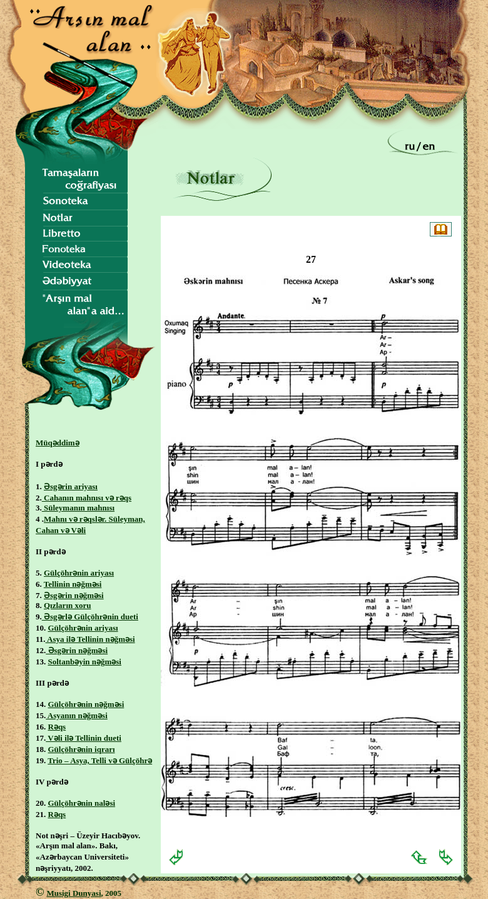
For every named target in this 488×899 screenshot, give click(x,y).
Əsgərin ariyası (71, 486)
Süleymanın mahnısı (78, 507)
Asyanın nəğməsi (77, 715)
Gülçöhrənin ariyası (79, 572)
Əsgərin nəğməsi (74, 595)
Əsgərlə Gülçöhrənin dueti (90, 616)
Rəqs (57, 726)
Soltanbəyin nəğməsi (84, 661)
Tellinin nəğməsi (73, 584)
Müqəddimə (57, 442)
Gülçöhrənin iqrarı (81, 749)
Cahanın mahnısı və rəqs (86, 497)
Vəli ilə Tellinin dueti (83, 738)
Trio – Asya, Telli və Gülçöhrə (100, 760)
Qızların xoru (67, 605)
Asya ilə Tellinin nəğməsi (90, 639)
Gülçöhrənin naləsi (82, 803)
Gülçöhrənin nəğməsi (86, 704)
